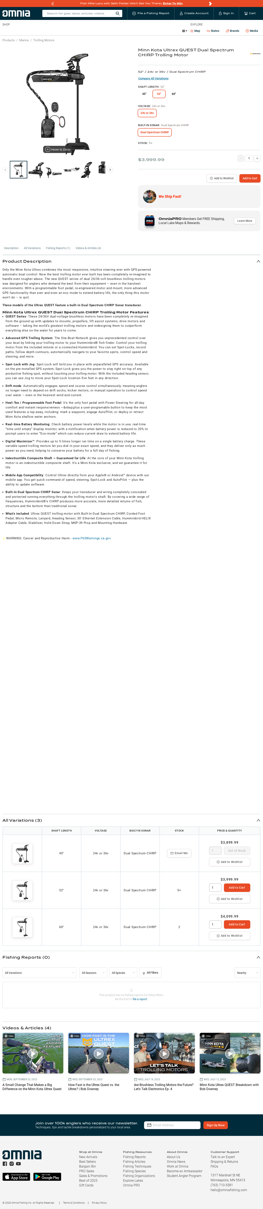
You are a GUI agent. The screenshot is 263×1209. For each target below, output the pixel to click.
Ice (139, 30)
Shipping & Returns (224, 1162)
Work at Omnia (177, 1166)
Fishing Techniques (137, 1166)
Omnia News (176, 1162)
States (213, 31)
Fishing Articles (134, 1162)
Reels (45, 30)
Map (195, 30)
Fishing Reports (134, 1157)
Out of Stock (237, 850)
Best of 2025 (88, 1181)
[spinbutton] (215, 851)
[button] (131, 261)
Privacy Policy (99, 1202)
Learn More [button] (244, 220)
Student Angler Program (184, 1176)
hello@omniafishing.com (229, 1190)
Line (19, 30)
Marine (100, 30)
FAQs (214, 1166)
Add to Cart (250, 178)
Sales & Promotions (93, 1176)
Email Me (179, 853)
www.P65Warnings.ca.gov (92, 538)
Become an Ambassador (184, 1171)
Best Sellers (87, 1162)
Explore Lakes (133, 1181)
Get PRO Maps (121, 30)
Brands (232, 31)
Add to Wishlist (222, 178)
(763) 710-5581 (222, 1185)
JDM (151, 30)
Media (252, 31)
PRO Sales (86, 1171)
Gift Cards (86, 1185)
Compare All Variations (153, 78)
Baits (5, 30)
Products (8, 40)
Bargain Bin (87, 1166)
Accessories (81, 30)
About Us (173, 1157)
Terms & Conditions (74, 1202)
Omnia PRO (131, 1185)
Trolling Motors (43, 40)
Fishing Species (134, 1171)
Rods (31, 30)
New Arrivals (88, 1157)
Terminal (61, 30)
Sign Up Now (219, 1125)
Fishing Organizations (139, 1176)
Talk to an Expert (223, 1157)
